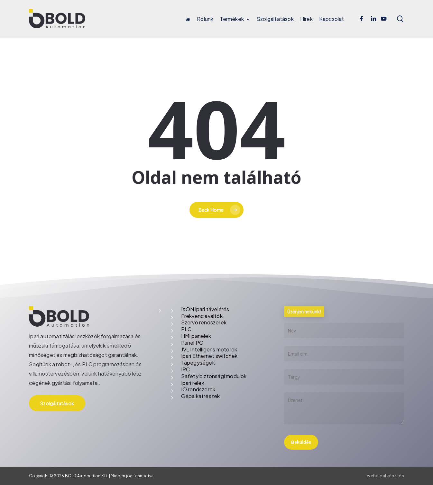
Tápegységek (198, 362)
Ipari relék (192, 382)
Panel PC (192, 342)
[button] (57, 403)
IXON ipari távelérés (205, 309)
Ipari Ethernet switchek (209, 355)
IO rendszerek (198, 389)
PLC (186, 329)
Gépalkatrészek (200, 396)
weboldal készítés (385, 475)
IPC (185, 369)
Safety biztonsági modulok (214, 376)
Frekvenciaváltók (202, 315)
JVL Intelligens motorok (209, 349)
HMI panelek (196, 335)
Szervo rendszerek (203, 322)
